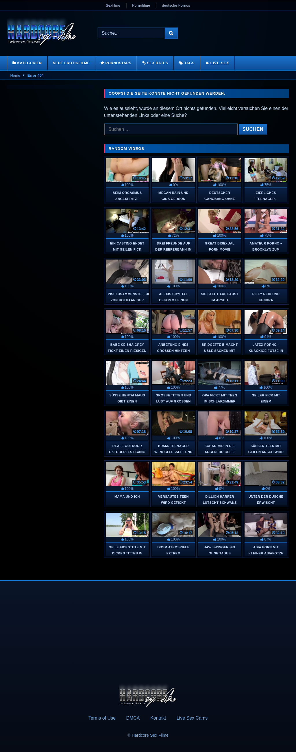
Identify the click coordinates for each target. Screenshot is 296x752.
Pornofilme (141, 5)
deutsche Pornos (176, 5)
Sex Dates (157, 63)
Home (15, 75)
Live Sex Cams (192, 718)
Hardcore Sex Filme (150, 735)
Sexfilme (113, 5)
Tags (189, 63)
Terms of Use (102, 718)
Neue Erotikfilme (71, 63)
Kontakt (158, 718)
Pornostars (119, 63)
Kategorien (29, 63)
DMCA (133, 718)
